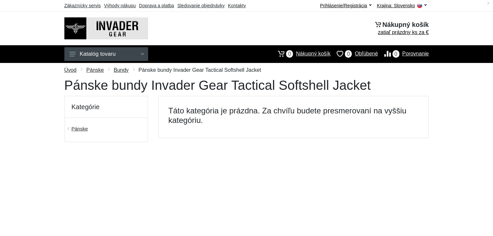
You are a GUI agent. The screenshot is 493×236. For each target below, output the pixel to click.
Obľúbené (354, 54)
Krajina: (402, 5)
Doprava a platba (156, 5)
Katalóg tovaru (107, 54)
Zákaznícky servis (82, 5)
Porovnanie (403, 54)
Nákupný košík (301, 54)
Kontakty (237, 5)
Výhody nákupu (120, 5)
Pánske (95, 70)
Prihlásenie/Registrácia (345, 5)
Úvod (70, 70)
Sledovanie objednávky (201, 5)
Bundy (121, 70)
